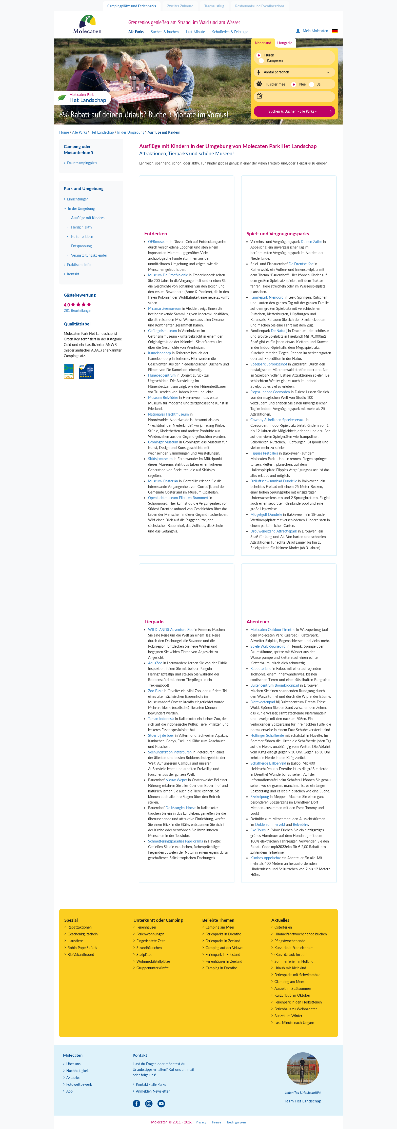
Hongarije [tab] (284, 43)
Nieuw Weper (176, 780)
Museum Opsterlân (163, 481)
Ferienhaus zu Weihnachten (295, 1009)
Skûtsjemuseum (161, 459)
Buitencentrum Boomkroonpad (274, 685)
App (69, 1091)
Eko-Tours (258, 830)
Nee (302, 84)
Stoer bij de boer (161, 735)
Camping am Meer (220, 927)
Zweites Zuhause (180, 6)
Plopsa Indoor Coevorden (270, 392)
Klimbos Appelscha (265, 858)
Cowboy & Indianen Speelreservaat (277, 420)
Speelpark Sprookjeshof (268, 364)
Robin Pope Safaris (82, 948)
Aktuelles (73, 1077)
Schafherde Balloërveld (268, 763)
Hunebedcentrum (162, 375)
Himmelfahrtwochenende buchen (300, 934)
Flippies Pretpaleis (264, 453)
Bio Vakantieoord (81, 954)
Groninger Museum (163, 442)
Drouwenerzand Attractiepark (273, 531)
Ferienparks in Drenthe (223, 934)
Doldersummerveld (270, 824)
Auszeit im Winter (288, 1016)
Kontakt (73, 274)
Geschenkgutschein (83, 934)
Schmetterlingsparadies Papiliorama (175, 841)
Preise (216, 1122)
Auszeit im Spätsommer (292, 988)
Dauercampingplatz (82, 163)
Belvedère (300, 824)
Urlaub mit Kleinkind (290, 968)
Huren (269, 55)
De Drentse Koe (301, 264)
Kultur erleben (82, 236)
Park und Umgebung (84, 188)
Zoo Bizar (155, 691)
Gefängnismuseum (162, 331)
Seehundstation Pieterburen (170, 752)
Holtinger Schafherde (267, 735)
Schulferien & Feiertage (230, 32)
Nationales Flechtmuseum (168, 414)
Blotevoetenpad (262, 702)
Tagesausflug (214, 6)
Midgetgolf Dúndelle (266, 514)
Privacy (201, 1122)
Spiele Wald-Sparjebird (268, 646)
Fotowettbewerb (79, 1084)
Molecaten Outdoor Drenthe (272, 629)
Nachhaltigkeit (77, 1071)
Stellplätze (144, 954)
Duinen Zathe (311, 241)
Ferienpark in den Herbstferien (298, 1002)
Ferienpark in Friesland (223, 954)
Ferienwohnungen (150, 934)
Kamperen (272, 60)
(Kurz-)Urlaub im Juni (290, 954)
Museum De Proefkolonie (168, 275)
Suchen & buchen (165, 32)
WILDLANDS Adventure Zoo (170, 629)
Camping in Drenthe (221, 968)
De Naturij (279, 331)
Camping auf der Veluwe (224, 948)
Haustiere (75, 941)
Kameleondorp (160, 353)
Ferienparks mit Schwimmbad (297, 975)
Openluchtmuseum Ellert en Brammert (178, 498)
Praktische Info (79, 264)
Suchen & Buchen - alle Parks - (292, 111)
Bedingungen (236, 1122)
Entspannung (81, 246)
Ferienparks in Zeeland (223, 941)
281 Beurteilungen (78, 310)
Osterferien (283, 927)
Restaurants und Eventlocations (259, 6)
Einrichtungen (78, 199)
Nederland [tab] (263, 43)
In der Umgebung (81, 208)
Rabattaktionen (80, 927)
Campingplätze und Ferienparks (131, 6)
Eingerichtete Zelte (150, 941)
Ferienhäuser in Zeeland (224, 961)
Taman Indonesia (161, 718)
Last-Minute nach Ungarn (294, 1022)
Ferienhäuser (146, 927)
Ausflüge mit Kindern (88, 218)
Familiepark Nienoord (267, 297)
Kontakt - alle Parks (151, 1084)
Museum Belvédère (163, 397)
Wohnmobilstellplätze (153, 961)
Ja (319, 84)
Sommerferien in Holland (293, 961)
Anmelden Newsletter (153, 1091)
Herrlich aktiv (81, 227)
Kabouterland (260, 668)
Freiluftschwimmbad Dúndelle (273, 481)
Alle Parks (136, 32)
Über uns (73, 1064)
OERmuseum (158, 241)
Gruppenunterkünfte (152, 968)
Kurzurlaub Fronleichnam (293, 948)
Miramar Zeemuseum (164, 308)
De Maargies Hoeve (181, 808)
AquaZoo (155, 663)
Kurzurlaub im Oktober (292, 995)
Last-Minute (195, 32)
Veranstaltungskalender (89, 255)
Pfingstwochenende (289, 941)
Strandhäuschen (149, 948)
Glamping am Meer (289, 981)
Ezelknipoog (259, 796)
